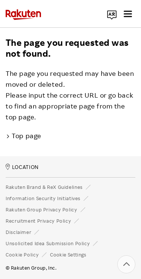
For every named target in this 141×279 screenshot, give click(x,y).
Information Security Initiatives (43, 198)
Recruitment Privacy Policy (38, 221)
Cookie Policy (22, 255)
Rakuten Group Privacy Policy (41, 210)
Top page (23, 135)
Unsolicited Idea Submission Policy (48, 243)
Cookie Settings (68, 255)
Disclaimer (18, 232)
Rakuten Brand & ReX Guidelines (44, 187)
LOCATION (22, 167)
